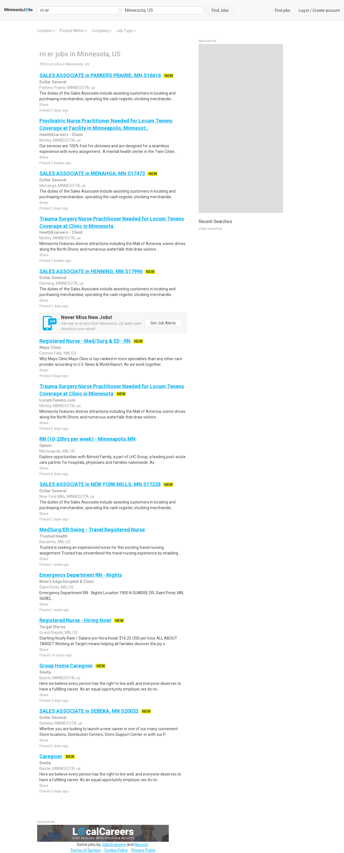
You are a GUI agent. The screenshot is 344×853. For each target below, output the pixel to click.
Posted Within (72, 30)
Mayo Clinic (50, 347)
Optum (45, 445)
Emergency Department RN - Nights (80, 575)
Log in (304, 10)
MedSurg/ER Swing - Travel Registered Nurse (92, 530)
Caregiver (50, 756)
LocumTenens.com (57, 400)
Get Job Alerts (163, 323)
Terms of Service (85, 850)
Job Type (125, 30)
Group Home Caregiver (66, 666)
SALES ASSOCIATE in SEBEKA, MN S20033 (88, 711)
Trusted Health (53, 536)
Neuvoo (141, 844)
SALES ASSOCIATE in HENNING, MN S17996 (90, 271)
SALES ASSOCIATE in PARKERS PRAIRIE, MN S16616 (100, 75)
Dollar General (52, 82)
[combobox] (162, 10)
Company (101, 30)
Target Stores (52, 627)
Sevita (45, 672)
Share (43, 105)
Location (45, 30)
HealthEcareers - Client (61, 134)
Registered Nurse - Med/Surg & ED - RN (85, 341)
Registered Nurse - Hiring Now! (75, 620)
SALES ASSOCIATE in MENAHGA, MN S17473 (92, 173)
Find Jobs (220, 10)
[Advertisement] (241, 128)
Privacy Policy (143, 850)
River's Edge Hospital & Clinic (66, 581)
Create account (326, 10)
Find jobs (282, 10)
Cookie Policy (116, 850)
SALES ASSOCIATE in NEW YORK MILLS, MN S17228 (100, 484)
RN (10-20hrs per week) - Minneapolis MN (87, 439)
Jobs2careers (114, 844)
